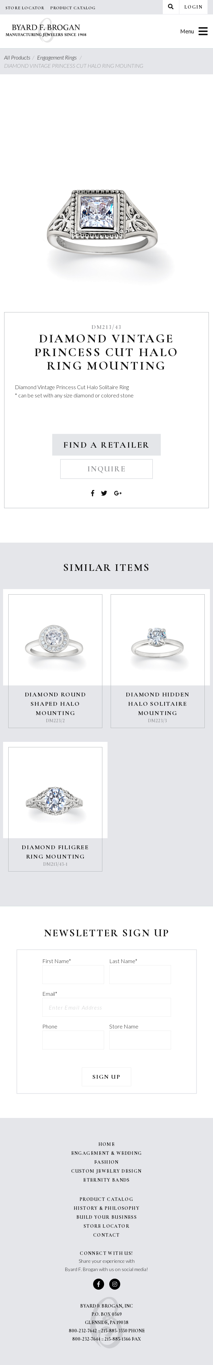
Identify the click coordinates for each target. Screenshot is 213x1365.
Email (49, 993)
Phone (49, 1026)
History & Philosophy (106, 1208)
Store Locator (25, 8)
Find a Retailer (106, 444)
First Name (56, 961)
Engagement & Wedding (106, 1153)
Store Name (123, 1026)
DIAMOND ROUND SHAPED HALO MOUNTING (55, 704)
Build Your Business (106, 1217)
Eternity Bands (106, 1180)
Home (106, 1144)
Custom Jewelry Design (106, 1171)
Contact (106, 1235)
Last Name (123, 961)
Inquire (106, 469)
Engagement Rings (60, 57)
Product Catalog (73, 8)
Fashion (106, 1162)
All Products (20, 57)
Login (193, 7)
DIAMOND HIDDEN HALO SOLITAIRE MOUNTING (157, 704)
